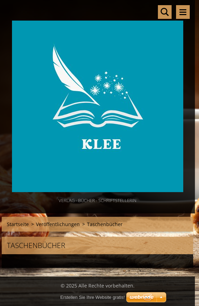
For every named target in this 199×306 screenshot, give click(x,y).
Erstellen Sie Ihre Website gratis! (92, 297)
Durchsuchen (165, 12)
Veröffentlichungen (58, 224)
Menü (183, 12)
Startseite (18, 224)
